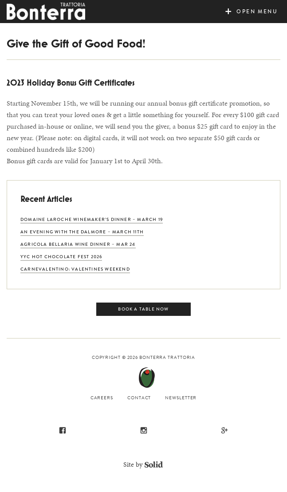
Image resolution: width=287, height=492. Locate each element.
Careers (101, 397)
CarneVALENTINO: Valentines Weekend (75, 269)
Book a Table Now (143, 309)
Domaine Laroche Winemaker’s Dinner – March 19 (91, 219)
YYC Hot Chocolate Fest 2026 (61, 256)
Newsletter (181, 397)
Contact (139, 397)
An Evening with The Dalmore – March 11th (82, 231)
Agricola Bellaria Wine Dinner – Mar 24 (78, 244)
